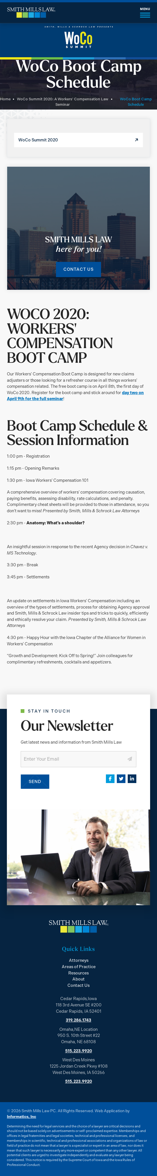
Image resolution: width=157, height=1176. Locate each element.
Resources (78, 973)
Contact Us (78, 269)
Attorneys (78, 960)
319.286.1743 (78, 1020)
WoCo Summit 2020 (38, 140)
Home (5, 99)
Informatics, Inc (21, 1116)
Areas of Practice (79, 966)
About (78, 979)
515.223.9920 (78, 1051)
